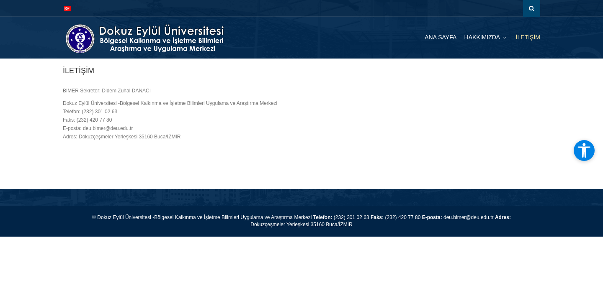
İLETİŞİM (528, 37)
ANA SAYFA (440, 37)
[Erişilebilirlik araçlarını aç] (584, 150)
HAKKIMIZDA (483, 37)
